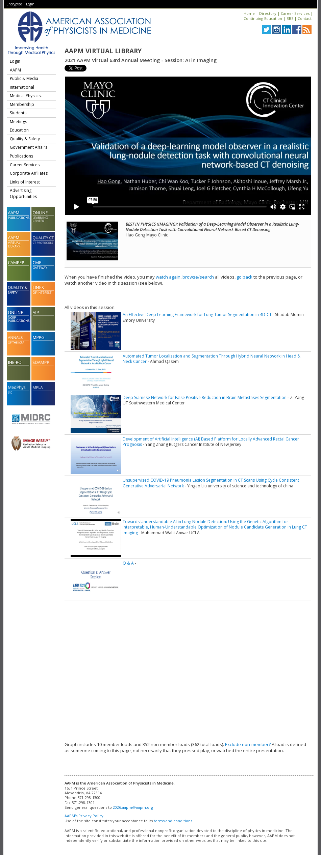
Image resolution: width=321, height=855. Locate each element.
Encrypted (14, 4)
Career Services (295, 13)
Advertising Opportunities (23, 193)
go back (244, 277)
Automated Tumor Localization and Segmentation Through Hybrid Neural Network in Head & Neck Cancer (211, 358)
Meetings (18, 121)
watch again (168, 277)
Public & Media (24, 78)
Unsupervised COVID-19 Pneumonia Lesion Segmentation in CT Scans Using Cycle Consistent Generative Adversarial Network (211, 482)
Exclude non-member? (248, 744)
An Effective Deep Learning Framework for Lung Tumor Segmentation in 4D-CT (197, 314)
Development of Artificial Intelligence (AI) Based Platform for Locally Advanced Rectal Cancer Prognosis (211, 441)
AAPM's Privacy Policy (84, 815)
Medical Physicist (26, 95)
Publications (21, 156)
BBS (290, 18)
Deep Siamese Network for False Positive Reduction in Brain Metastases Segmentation (205, 397)
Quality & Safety (25, 139)
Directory (267, 13)
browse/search (198, 277)
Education (19, 130)
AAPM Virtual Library (103, 51)
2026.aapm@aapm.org (133, 807)
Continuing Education (263, 18)
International (22, 87)
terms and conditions (173, 820)
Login (30, 4)
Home (249, 13)
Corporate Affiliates (29, 173)
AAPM (15, 70)
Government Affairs (28, 147)
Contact (305, 18)
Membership (22, 104)
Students (18, 113)
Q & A (128, 563)
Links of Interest (25, 182)
